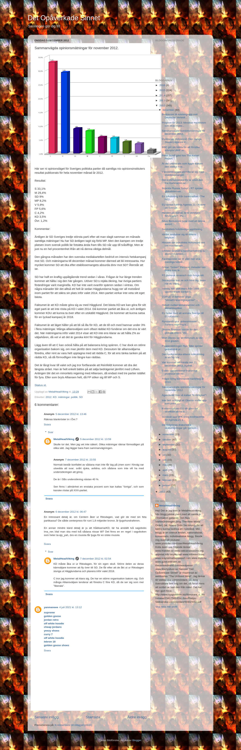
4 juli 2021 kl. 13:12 (70, 607)
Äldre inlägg (137, 717)
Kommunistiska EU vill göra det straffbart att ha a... (180, 410)
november (168, 434)
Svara (47, 424)
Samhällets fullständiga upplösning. (182, 229)
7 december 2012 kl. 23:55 (80, 459)
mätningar (63, 397)
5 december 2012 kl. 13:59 (95, 439)
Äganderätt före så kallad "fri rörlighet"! (184, 395)
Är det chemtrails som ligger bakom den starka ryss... (182, 165)
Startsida (93, 717)
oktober (167, 439)
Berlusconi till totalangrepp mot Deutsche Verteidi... (180, 116)
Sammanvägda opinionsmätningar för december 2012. (183, 132)
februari (167, 480)
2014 (162, 95)
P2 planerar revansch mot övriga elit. (183, 275)
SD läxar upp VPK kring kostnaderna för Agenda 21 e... (183, 418)
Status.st (40, 385)
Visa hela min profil (166, 606)
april (165, 470)
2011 (162, 491)
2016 (162, 85)
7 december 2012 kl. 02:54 (95, 558)
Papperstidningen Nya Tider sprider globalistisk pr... (182, 347)
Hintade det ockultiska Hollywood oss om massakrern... (183, 244)
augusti (167, 449)
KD (55, 397)
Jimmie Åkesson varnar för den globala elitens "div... (180, 331)
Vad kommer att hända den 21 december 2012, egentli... (179, 364)
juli (164, 454)
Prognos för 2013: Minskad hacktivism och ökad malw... (184, 124)
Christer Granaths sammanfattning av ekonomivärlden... (183, 252)
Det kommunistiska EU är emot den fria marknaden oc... (182, 182)
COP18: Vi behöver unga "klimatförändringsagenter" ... (180, 298)
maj (165, 464)
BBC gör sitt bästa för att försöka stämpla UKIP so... (181, 149)
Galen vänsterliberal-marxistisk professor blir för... (180, 372)
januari (166, 485)
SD (81, 397)
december (168, 109)
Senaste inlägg (46, 717)
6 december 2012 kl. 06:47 (71, 511)
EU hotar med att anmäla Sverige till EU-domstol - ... (183, 315)
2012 (48, 397)
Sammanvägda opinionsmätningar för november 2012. (183, 389)
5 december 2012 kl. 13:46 (71, 414)
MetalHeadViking (64, 439)
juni (164, 459)
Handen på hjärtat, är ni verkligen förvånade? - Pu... (181, 214)
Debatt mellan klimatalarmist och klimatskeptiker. (181, 307)
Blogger (136, 740)
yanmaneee (51, 607)
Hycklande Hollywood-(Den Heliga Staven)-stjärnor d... (182, 141)
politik (74, 397)
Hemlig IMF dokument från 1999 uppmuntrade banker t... (180, 290)
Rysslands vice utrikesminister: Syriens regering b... (180, 323)
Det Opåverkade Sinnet (64, 18)
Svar (50, 432)
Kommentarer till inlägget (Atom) (73, 725)
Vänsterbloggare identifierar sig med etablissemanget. (183, 173)
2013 (162, 100)
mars (165, 475)
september (169, 444)
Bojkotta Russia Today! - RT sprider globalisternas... (182, 190)
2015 (162, 90)
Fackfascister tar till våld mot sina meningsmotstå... (181, 260)
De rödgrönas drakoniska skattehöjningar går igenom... (180, 426)
